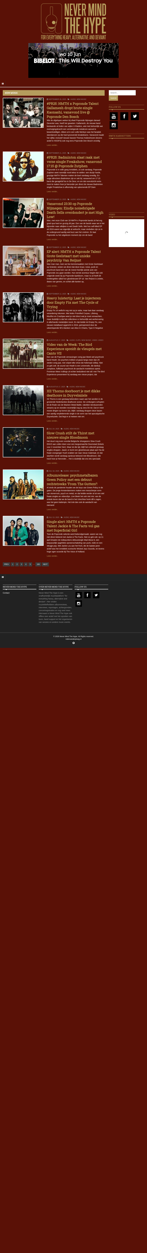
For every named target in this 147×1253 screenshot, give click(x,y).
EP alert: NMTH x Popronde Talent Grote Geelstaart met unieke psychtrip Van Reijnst (74, 256)
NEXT (45, 564)
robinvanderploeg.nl (73, 639)
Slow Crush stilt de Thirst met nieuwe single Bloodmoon (70, 435)
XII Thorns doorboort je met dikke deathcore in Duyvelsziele (73, 393)
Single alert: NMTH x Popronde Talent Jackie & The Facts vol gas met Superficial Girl (73, 526)
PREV (6, 564)
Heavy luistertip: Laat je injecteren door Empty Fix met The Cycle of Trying (74, 302)
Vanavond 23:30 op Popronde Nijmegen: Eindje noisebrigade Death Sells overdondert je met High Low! (75, 210)
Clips (78, 340)
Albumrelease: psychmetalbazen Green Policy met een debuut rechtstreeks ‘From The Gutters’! (72, 479)
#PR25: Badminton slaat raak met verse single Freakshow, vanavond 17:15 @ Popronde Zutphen (74, 161)
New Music (81, 99)
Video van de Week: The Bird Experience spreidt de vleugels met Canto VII (74, 348)
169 (38, 564)
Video (94, 340)
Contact (6, 593)
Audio (73, 99)
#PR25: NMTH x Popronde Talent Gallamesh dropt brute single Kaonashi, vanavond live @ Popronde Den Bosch (73, 110)
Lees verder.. (52, 145)
